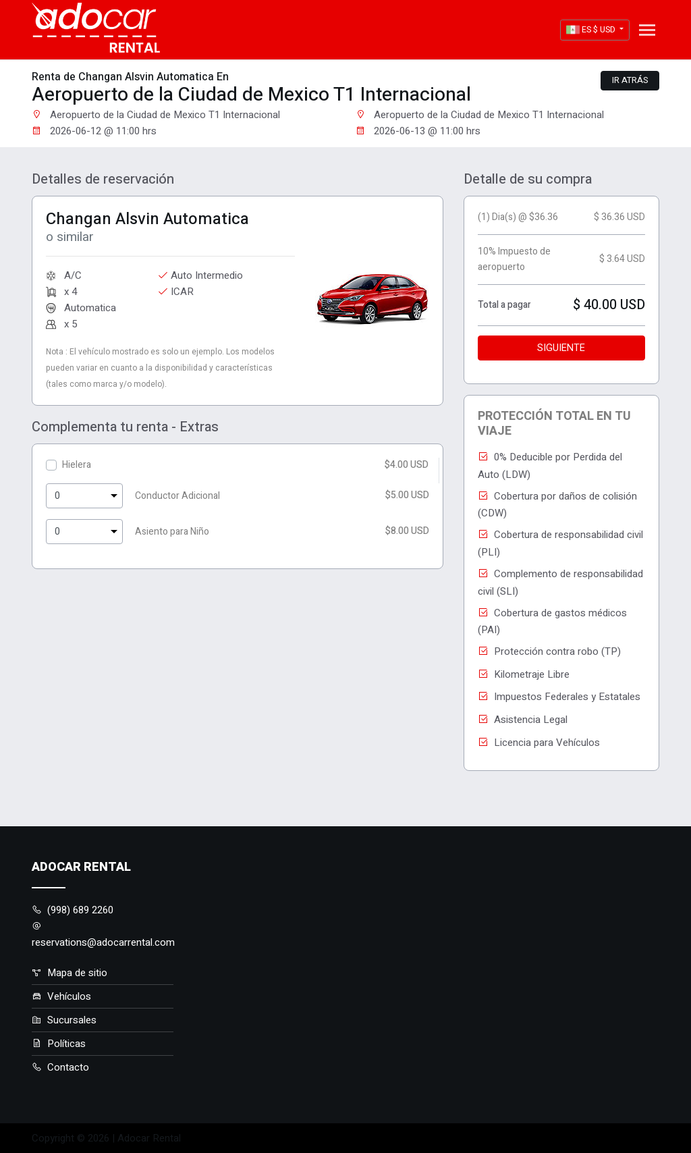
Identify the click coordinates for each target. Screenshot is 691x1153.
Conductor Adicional (177, 496)
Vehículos (61, 996)
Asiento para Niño (172, 532)
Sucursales (64, 1020)
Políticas (59, 1043)
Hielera (76, 465)
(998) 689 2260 (72, 910)
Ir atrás (630, 80)
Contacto (60, 1067)
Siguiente (561, 348)
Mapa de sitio (69, 972)
